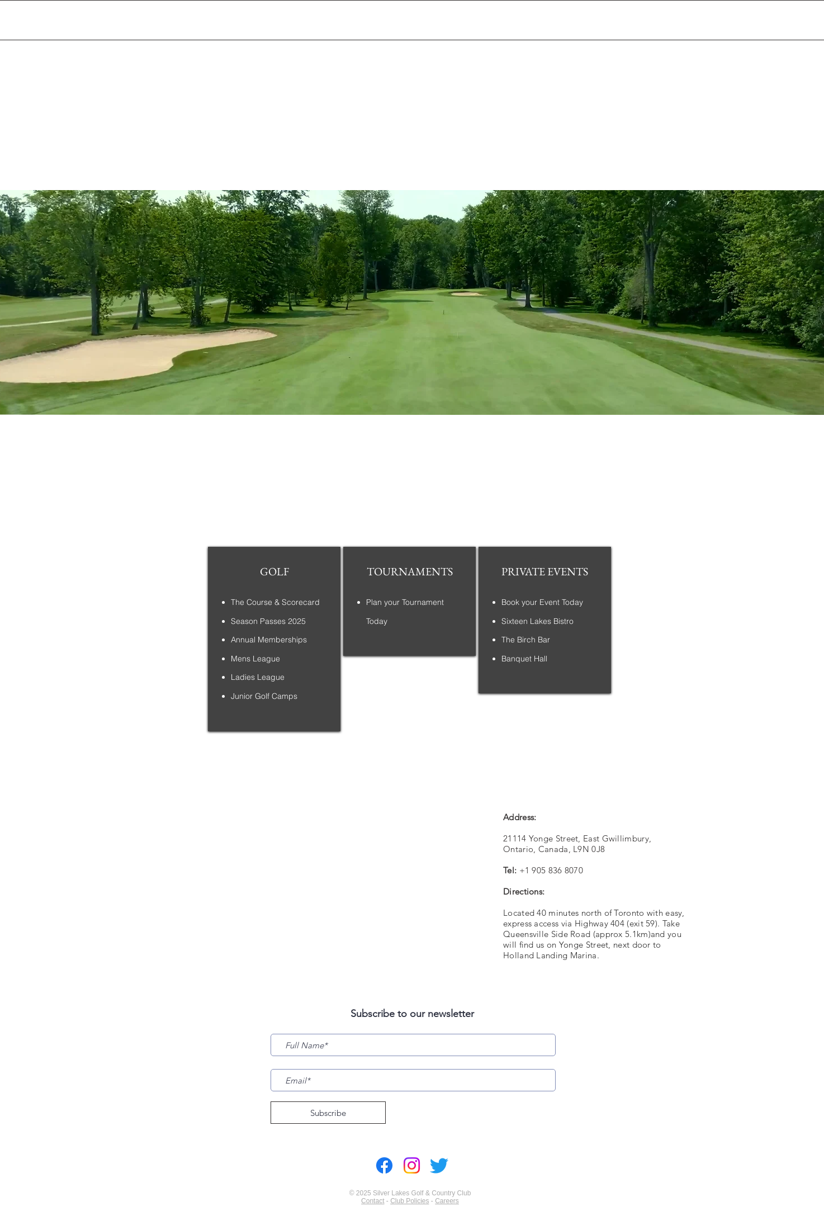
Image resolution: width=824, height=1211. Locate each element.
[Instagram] (412, 1165)
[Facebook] (384, 1165)
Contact (372, 1201)
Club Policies (409, 1201)
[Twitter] (439, 1165)
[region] (274, 639)
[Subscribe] (328, 1112)
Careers (447, 1201)
